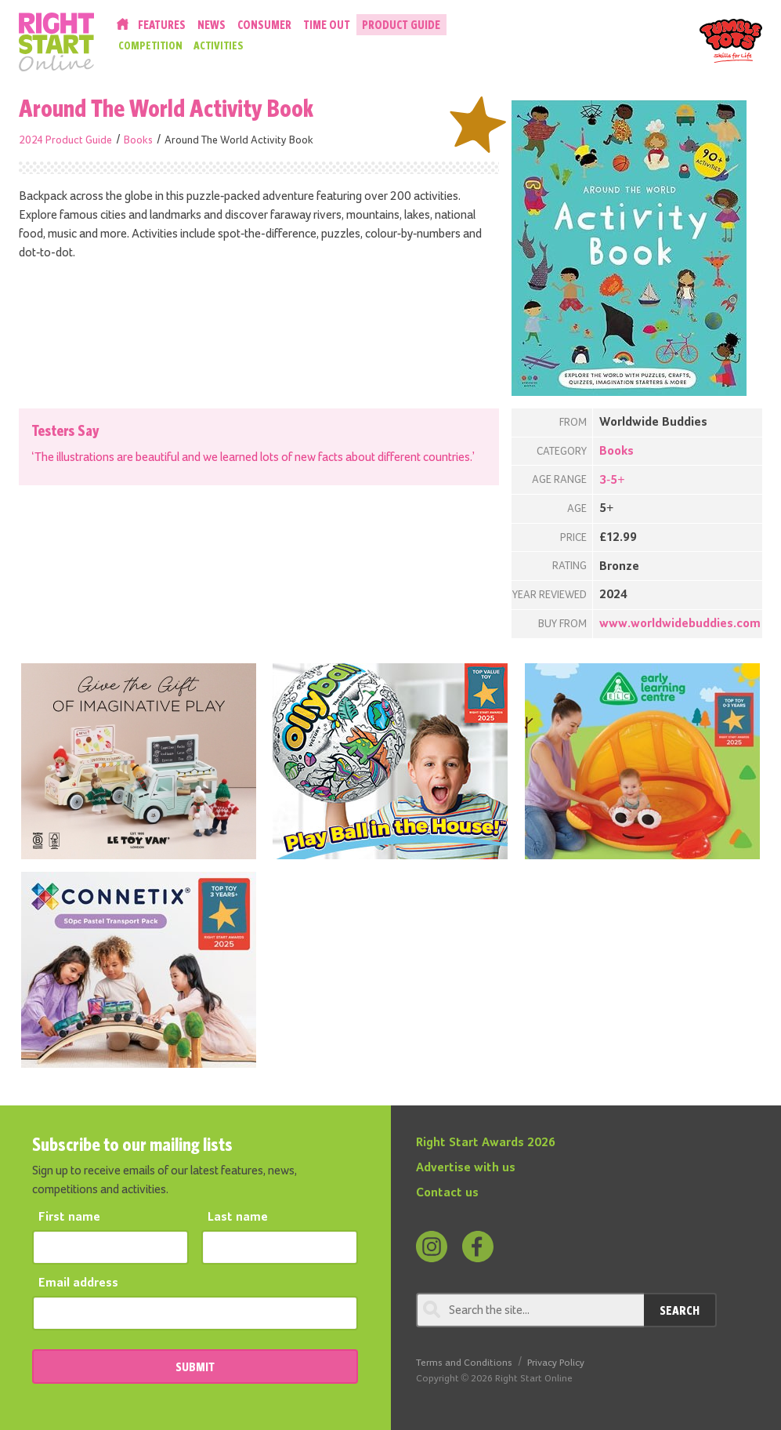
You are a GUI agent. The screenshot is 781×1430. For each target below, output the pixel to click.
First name (69, 1217)
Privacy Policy (555, 1363)
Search (680, 1310)
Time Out (326, 24)
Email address (78, 1283)
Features (162, 24)
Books (138, 140)
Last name (238, 1217)
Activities (218, 45)
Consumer (264, 24)
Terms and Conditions (464, 1363)
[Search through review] (530, 1310)
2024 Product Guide (65, 140)
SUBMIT (195, 1366)
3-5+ (612, 480)
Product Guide (401, 24)
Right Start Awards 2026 (485, 1143)
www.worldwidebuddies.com (680, 624)
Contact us (447, 1193)
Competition (150, 45)
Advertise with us (465, 1168)
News (211, 24)
